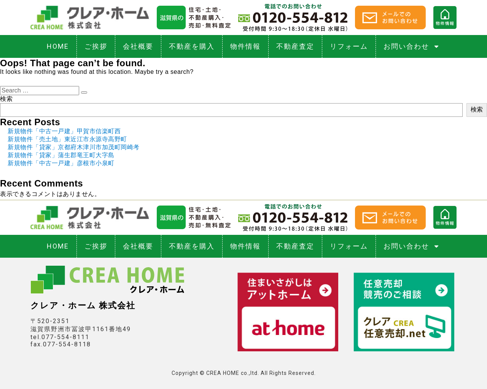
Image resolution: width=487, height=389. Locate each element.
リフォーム (349, 46)
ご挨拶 (95, 46)
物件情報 (245, 46)
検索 (6, 99)
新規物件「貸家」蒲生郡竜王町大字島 (61, 155)
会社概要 (138, 46)
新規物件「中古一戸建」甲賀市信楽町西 (64, 131)
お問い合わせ (412, 46)
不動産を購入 (192, 46)
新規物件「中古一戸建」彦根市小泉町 (61, 163)
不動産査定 (295, 46)
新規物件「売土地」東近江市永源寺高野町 (67, 139)
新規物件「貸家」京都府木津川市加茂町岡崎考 (74, 147)
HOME (58, 46)
